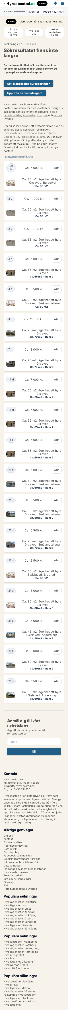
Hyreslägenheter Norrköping (21, 951)
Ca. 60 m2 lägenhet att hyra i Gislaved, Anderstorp (41, 693)
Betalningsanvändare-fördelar (22, 858)
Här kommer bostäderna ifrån (21, 862)
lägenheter (29, 115)
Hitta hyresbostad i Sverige (20, 888)
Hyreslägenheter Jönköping (20, 928)
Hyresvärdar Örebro (16, 964)
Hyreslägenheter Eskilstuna (20, 901)
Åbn (56, 167)
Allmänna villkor (13, 842)
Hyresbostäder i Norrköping (21, 941)
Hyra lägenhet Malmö (17, 988)
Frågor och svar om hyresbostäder (25, 868)
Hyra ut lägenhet (14, 955)
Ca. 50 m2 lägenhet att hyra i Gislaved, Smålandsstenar (41, 512)
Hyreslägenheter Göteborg (20, 944)
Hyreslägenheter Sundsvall (20, 921)
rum (45, 115)
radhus (57, 115)
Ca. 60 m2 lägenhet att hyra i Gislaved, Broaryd (41, 573)
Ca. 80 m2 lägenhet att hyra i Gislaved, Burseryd (41, 181)
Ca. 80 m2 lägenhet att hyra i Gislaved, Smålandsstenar (41, 301)
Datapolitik (10, 848)
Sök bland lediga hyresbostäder (28, 83)
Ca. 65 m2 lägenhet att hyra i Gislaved (41, 211)
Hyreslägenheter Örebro (18, 918)
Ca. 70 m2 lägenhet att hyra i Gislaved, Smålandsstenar (41, 543)
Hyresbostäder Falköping (19, 981)
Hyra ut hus (11, 984)
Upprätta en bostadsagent (24, 93)
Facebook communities (18, 855)
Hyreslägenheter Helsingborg (21, 948)
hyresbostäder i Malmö (31, 136)
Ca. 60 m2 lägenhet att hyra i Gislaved (41, 663)
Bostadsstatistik (13, 875)
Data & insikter (12, 865)
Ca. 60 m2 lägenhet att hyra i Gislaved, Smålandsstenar (41, 482)
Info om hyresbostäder (17, 878)
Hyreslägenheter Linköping (20, 915)
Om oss (8, 835)
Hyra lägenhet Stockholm (19, 998)
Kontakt (8, 838)
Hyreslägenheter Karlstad (19, 911)
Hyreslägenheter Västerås (19, 991)
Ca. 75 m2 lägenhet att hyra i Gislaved (41, 362)
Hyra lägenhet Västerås (18, 925)
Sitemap (9, 882)
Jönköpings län (13, 44)
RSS (6, 885)
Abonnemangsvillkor (16, 845)
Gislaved (31, 44)
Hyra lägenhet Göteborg (18, 961)
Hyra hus (9, 958)
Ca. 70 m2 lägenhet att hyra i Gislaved (41, 331)
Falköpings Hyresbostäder (20, 994)
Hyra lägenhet (12, 1004)
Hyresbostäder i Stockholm (20, 133)
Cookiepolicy (11, 852)
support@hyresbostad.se (19, 785)
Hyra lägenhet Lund (16, 905)
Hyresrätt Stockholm (16, 968)
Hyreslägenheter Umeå (18, 908)
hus (39, 115)
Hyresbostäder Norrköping (20, 1001)
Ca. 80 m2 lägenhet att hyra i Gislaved (41, 603)
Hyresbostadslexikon (16, 872)
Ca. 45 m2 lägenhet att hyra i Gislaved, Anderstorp (41, 633)
